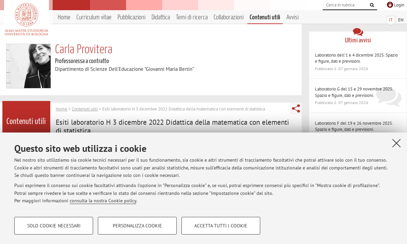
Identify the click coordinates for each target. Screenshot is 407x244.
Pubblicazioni (131, 17)
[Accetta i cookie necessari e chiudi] (396, 143)
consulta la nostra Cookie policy (103, 201)
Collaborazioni (229, 17)
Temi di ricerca (192, 17)
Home (64, 17)
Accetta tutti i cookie (220, 226)
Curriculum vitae (93, 17)
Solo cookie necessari (54, 226)
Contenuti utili (265, 17)
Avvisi (292, 17)
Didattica (161, 17)
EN (401, 20)
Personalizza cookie (137, 226)
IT (391, 20)
